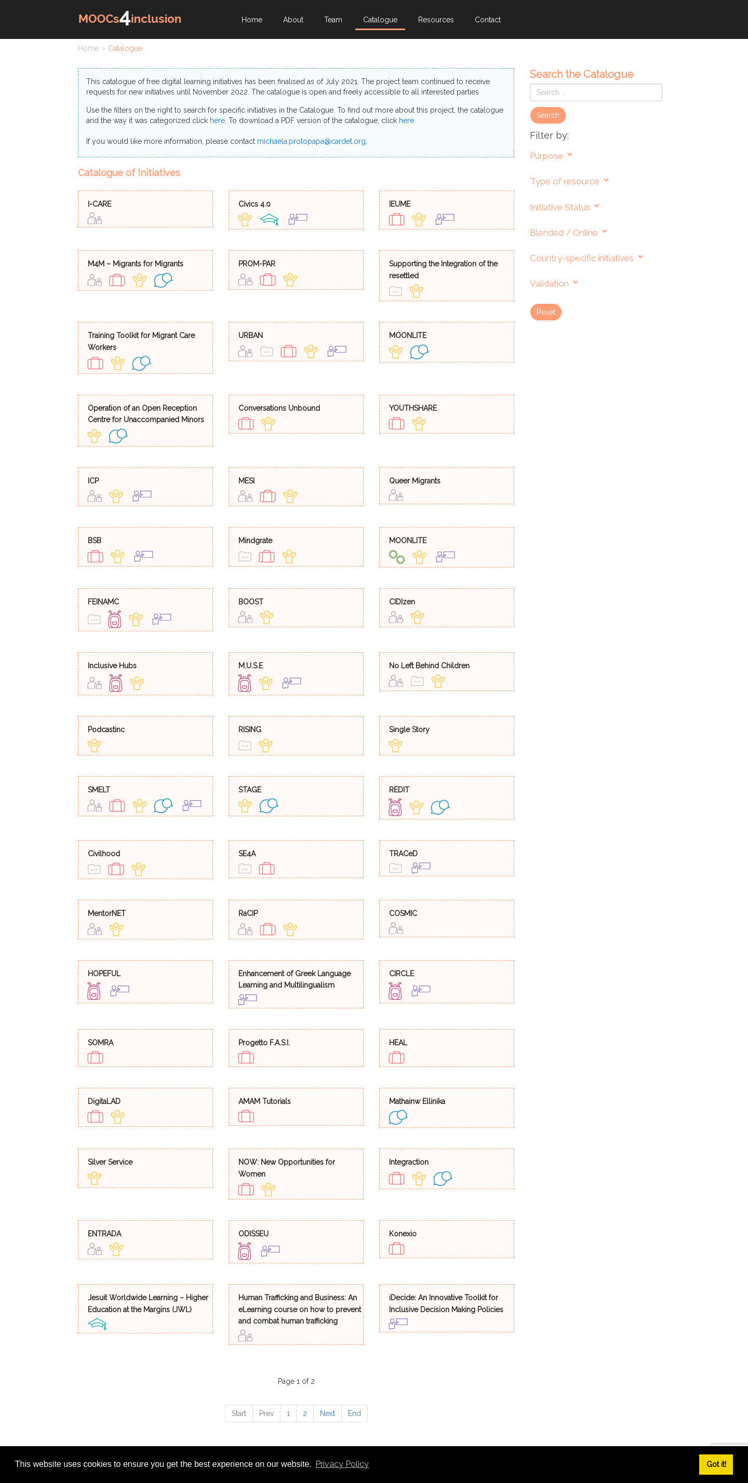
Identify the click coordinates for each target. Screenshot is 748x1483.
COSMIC (403, 913)
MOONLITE (407, 335)
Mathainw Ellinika (417, 1101)
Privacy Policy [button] (342, 1464)
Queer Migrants (414, 481)
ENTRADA (104, 1234)
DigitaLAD (104, 1101)
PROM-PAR (256, 264)
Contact (488, 20)
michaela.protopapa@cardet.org (311, 141)
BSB (94, 540)
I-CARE (99, 204)
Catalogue (380, 20)
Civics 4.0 (254, 204)
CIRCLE (401, 973)
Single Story (409, 729)
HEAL (398, 1043)
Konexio (403, 1234)
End (354, 1413)
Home (252, 20)
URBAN (250, 335)
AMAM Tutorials (264, 1101)
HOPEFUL (104, 973)
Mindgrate (255, 540)
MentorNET (107, 913)
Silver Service (110, 1162)
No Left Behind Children (429, 666)
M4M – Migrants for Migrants (135, 264)
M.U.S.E (250, 666)
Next (327, 1413)
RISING (249, 729)
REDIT (399, 790)
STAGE (249, 790)
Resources (436, 20)
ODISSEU (253, 1234)
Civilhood (104, 854)
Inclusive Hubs (112, 666)
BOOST (250, 602)
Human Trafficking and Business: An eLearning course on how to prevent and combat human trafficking (299, 1309)
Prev (266, 1413)
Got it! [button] (716, 1464)
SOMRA (100, 1043)
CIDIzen (402, 602)
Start (239, 1413)
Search (548, 115)
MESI (246, 481)
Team (333, 20)
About (293, 20)
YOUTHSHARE (413, 408)
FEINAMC (103, 602)
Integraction (409, 1162)
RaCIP (248, 913)
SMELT (99, 790)
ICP (93, 481)
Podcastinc (106, 729)
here (217, 120)
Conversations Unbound (279, 408)
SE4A (247, 854)
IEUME (399, 204)
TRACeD (403, 854)
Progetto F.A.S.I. (264, 1043)
